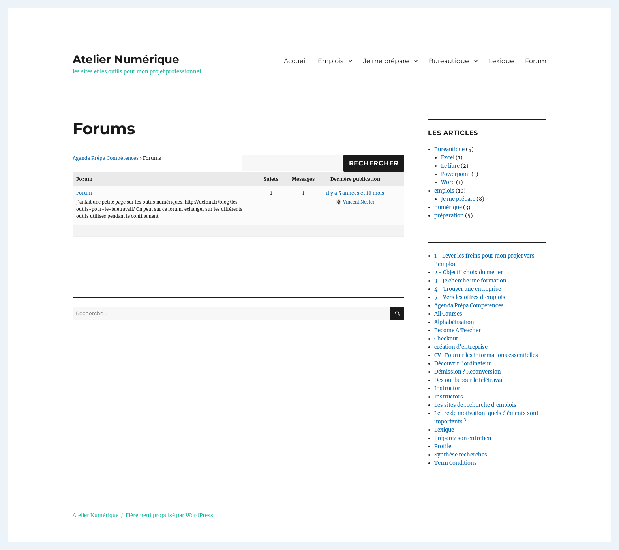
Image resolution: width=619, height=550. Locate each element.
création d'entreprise (461, 347)
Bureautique (449, 61)
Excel (447, 157)
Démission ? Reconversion (467, 372)
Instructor (447, 388)
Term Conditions (455, 463)
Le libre (450, 166)
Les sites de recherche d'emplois (475, 405)
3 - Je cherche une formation (470, 280)
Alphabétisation (454, 322)
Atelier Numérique (126, 59)
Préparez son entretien (462, 438)
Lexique (501, 61)
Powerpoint (455, 174)
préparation (449, 215)
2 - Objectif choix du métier (468, 272)
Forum (535, 61)
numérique (448, 207)
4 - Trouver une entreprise (467, 289)
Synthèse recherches (460, 454)
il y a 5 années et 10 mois (355, 193)
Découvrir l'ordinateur (462, 363)
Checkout (446, 338)
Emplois (330, 61)
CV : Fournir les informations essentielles (486, 355)
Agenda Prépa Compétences (106, 158)
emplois (444, 190)
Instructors (448, 396)
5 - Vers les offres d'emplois (469, 297)
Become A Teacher (457, 330)
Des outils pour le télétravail (469, 380)
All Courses (448, 314)
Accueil (295, 61)
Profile (442, 446)
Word (448, 182)
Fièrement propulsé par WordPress (169, 515)
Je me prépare (386, 61)
